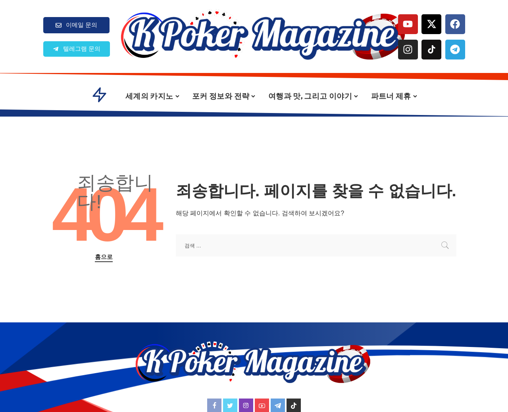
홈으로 (104, 257)
